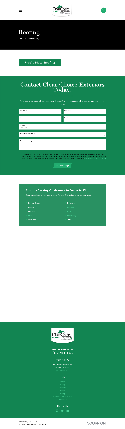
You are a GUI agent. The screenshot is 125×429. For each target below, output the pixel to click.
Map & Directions (62, 286)
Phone (22, 118)
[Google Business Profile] (57, 326)
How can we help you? (27, 141)
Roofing (62, 300)
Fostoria (70, 207)
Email (66, 118)
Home (62, 297)
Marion (31, 216)
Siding (62, 309)
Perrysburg (71, 216)
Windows (62, 303)
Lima (69, 212)
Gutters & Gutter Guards (62, 312)
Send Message (62, 166)
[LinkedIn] (67, 326)
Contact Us (62, 315)
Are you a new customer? (28, 133)
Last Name (67, 110)
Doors (62, 306)
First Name (23, 110)
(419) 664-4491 (62, 268)
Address (22, 125)
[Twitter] (62, 326)
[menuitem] (22, 340)
